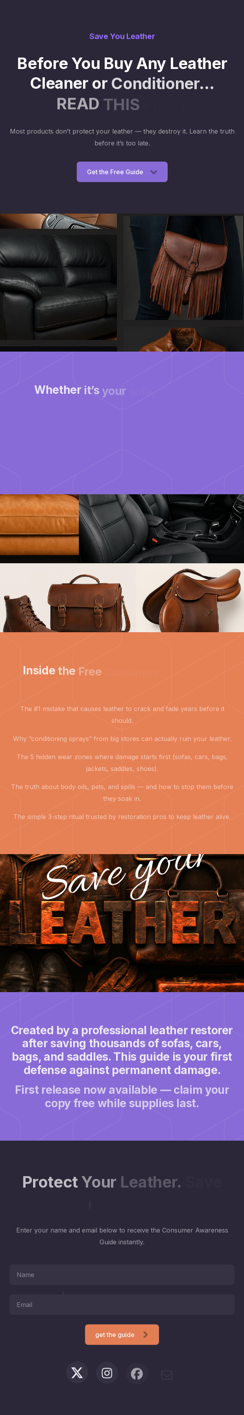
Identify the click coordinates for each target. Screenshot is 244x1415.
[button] (122, 172)
